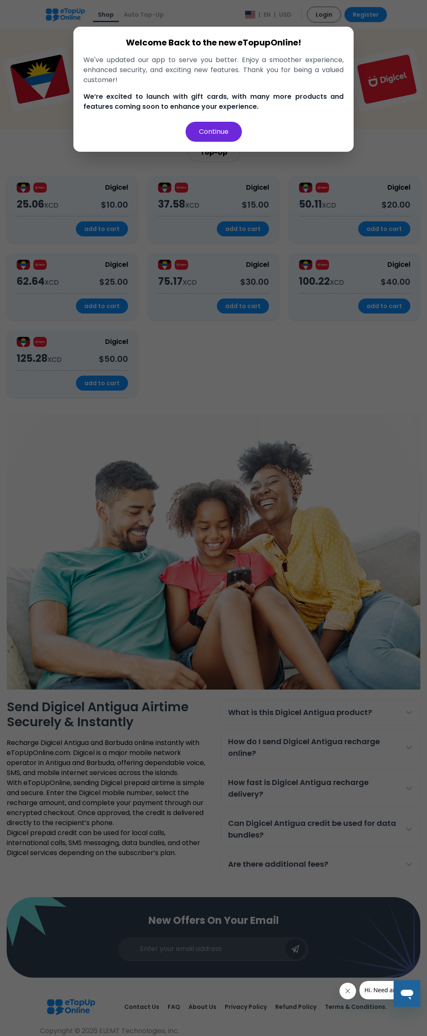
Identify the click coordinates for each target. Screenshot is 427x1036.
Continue (214, 131)
